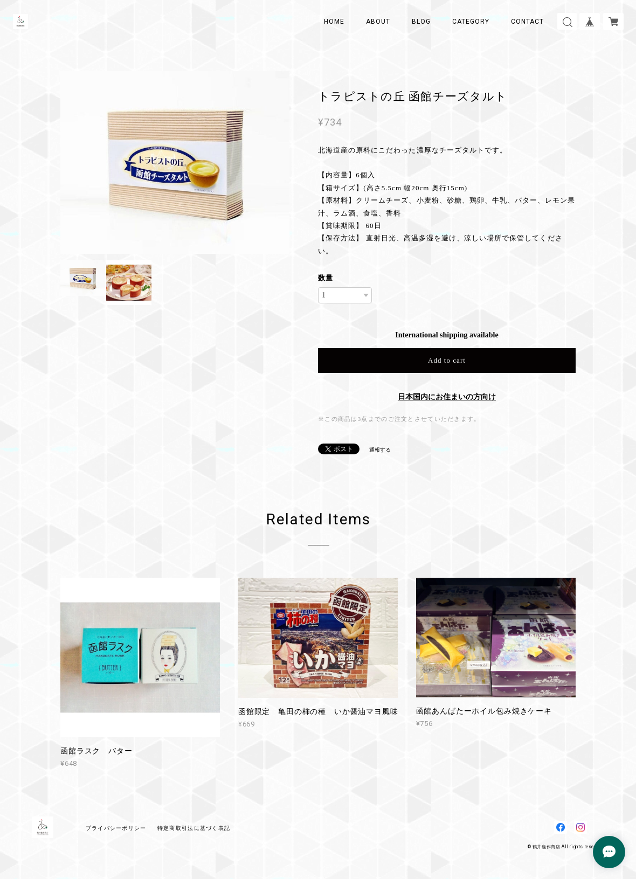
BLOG (421, 21)
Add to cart (447, 360)
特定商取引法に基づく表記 (193, 828)
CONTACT (527, 21)
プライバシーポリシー (116, 828)
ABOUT (378, 21)
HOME (334, 21)
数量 (325, 278)
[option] (174, 162)
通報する (380, 450)
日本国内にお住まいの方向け (447, 397)
